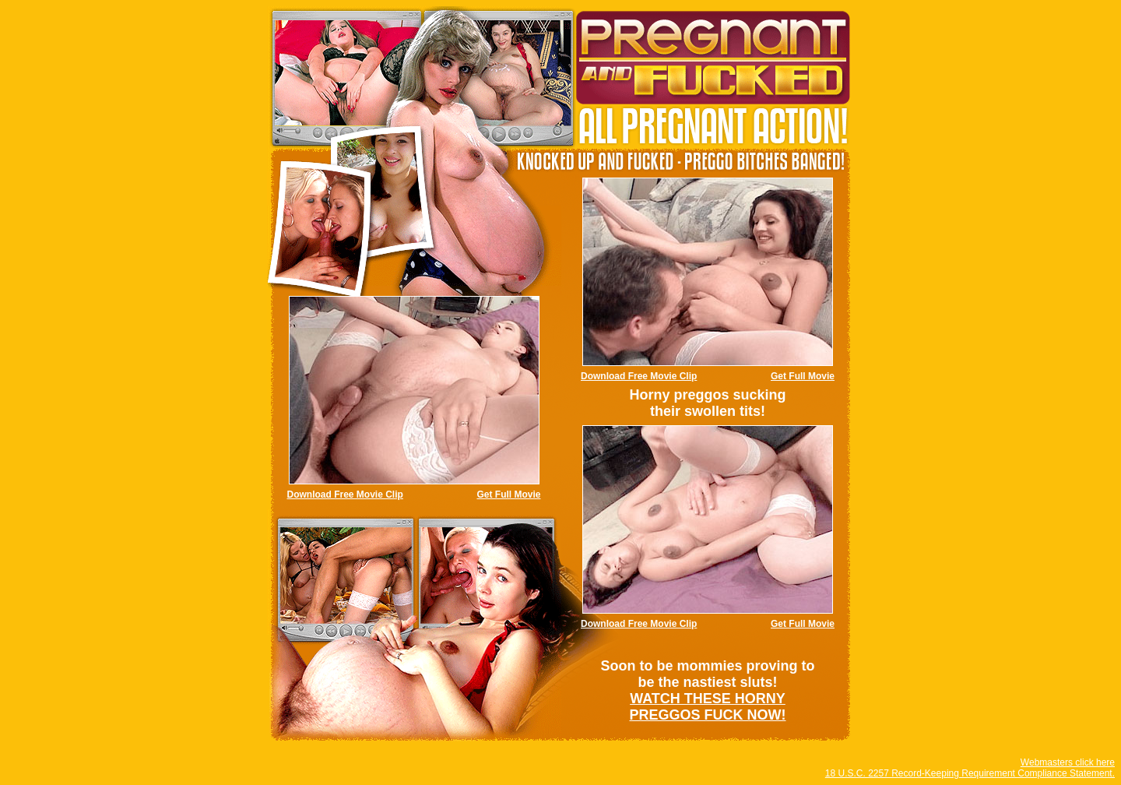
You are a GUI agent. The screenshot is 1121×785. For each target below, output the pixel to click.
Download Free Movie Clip (639, 376)
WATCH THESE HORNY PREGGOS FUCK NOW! (708, 707)
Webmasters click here (1068, 762)
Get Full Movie (803, 376)
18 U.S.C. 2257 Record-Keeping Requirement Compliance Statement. (970, 773)
